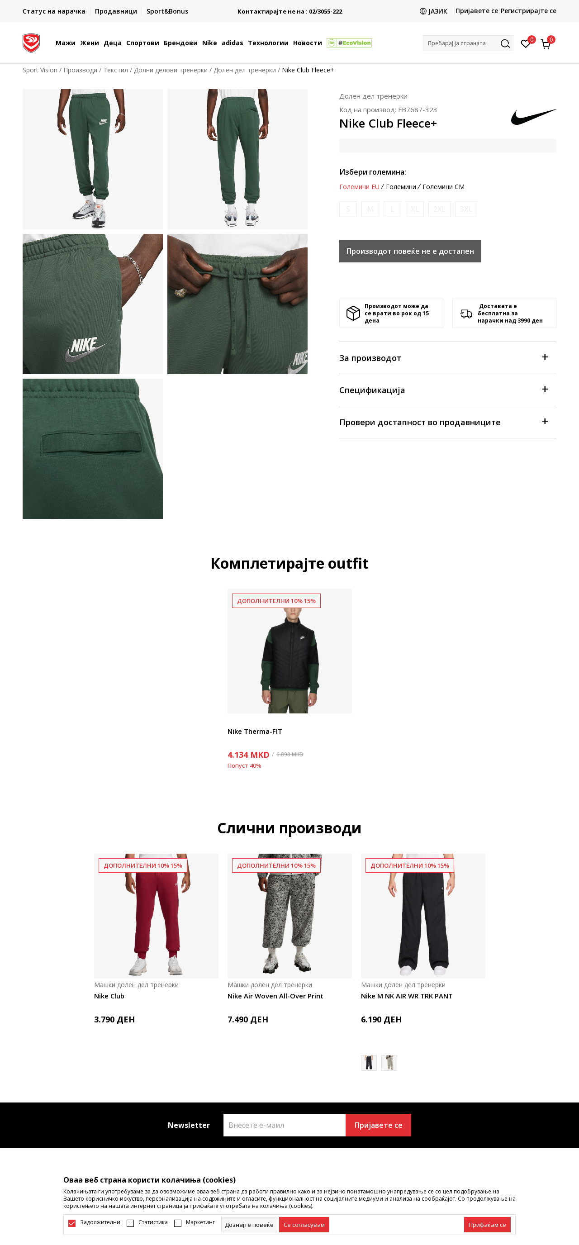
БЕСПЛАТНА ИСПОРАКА (289, 8)
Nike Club (109, 995)
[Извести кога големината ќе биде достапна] (348, 209)
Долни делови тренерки (171, 70)
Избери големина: (372, 172)
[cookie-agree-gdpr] (304, 1224)
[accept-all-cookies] (487, 1224)
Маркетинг (200, 1222)
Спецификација (443, 389)
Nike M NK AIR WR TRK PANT (407, 995)
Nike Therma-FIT (255, 731)
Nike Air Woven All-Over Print (275, 995)
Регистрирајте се (528, 10)
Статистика (153, 1222)
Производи (80, 70)
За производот (443, 357)
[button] (468, 43)
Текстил (115, 70)
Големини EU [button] (359, 186)
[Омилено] (526, 43)
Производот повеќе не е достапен (410, 251)
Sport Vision (40, 70)
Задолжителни (100, 1222)
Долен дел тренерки (245, 70)
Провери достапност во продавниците (443, 421)
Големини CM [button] (443, 186)
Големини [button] (401, 186)
